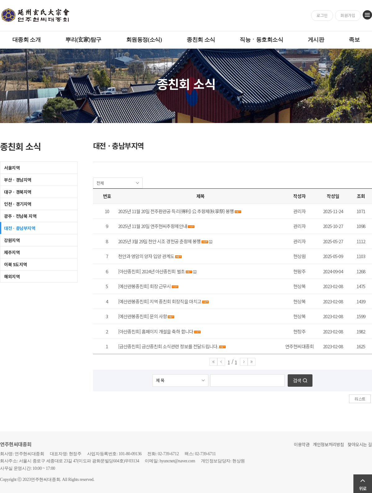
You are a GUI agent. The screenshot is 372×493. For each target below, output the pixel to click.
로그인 (322, 15)
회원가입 (347, 15)
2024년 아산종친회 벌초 (163, 271)
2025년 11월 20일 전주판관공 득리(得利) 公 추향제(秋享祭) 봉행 (176, 211)
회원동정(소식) (144, 40)
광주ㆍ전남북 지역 (20, 216)
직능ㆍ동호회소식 (261, 40)
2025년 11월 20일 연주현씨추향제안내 (152, 226)
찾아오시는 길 (360, 444)
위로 (362, 488)
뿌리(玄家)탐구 (83, 40)
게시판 (316, 40)
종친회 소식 (201, 40)
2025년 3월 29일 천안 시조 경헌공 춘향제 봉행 (159, 241)
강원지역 (12, 240)
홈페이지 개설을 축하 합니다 (167, 331)
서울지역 (12, 168)
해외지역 (12, 276)
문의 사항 (158, 316)
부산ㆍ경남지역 (17, 180)
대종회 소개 (26, 40)
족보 (354, 40)
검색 (297, 380)
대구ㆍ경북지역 (17, 192)
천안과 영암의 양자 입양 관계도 (146, 256)
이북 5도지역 (15, 264)
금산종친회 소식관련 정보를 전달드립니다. (180, 346)
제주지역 (12, 252)
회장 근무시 (160, 286)
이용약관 (301, 444)
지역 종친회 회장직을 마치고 (175, 301)
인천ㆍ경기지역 (17, 204)
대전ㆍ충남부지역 (19, 228)
